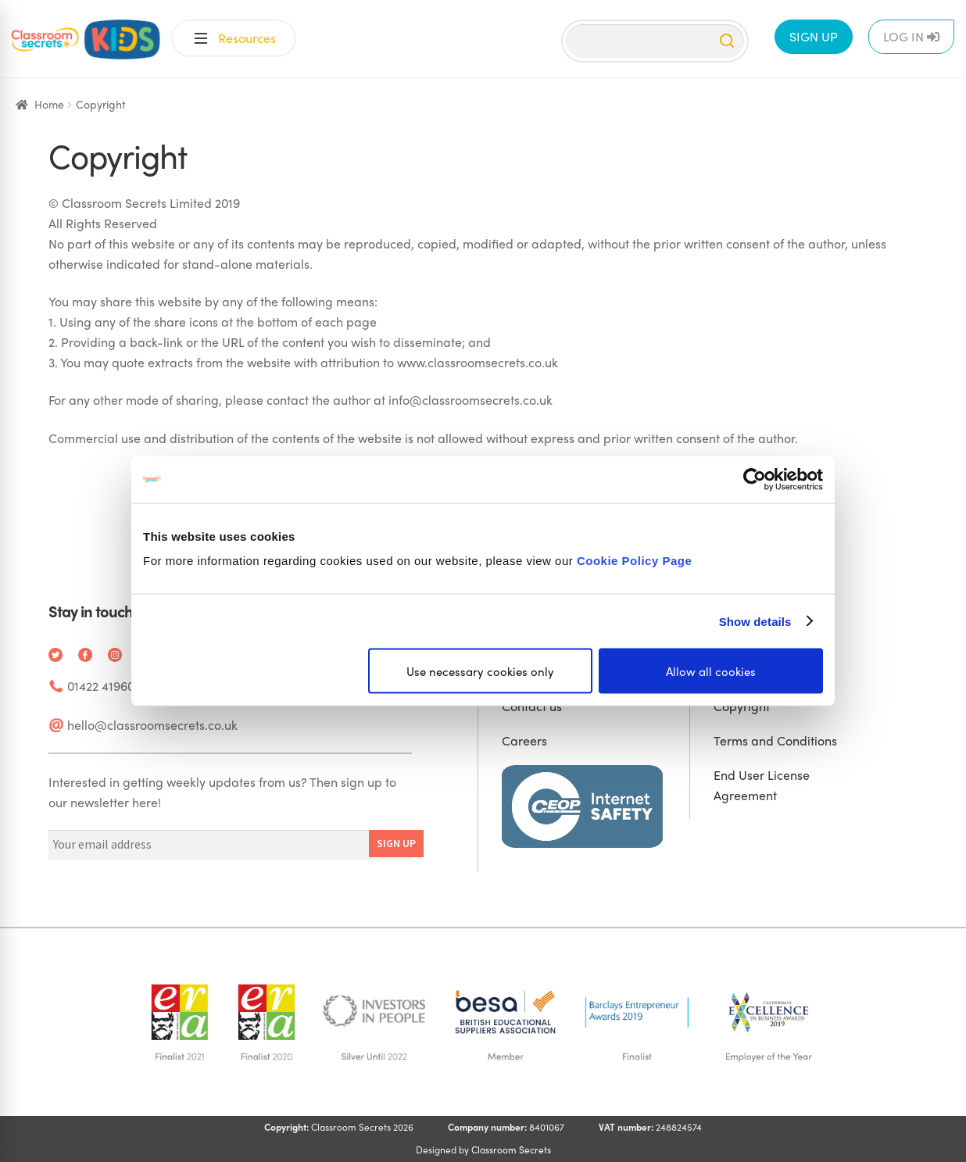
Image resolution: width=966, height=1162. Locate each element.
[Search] (655, 41)
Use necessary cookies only (480, 671)
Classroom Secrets (511, 1149)
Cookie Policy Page (634, 560)
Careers (524, 740)
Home (49, 104)
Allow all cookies (711, 671)
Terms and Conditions (775, 740)
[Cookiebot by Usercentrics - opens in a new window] (754, 479)
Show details (755, 620)
